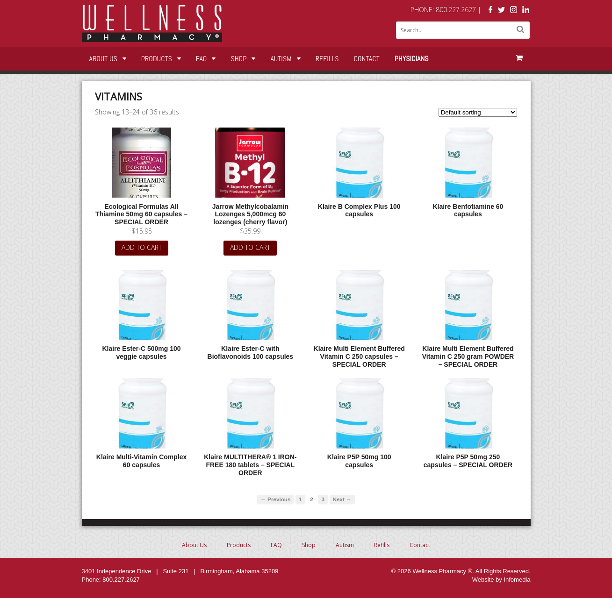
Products (156, 59)
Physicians (412, 59)
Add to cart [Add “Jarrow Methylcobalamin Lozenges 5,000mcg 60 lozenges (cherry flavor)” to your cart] (250, 247)
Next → (342, 499)
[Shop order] (478, 112)
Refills (327, 59)
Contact (367, 59)
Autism (280, 59)
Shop (238, 59)
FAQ (201, 59)
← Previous (275, 499)
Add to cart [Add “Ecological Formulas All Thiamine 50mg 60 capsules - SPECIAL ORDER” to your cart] (142, 247)
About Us (103, 59)
